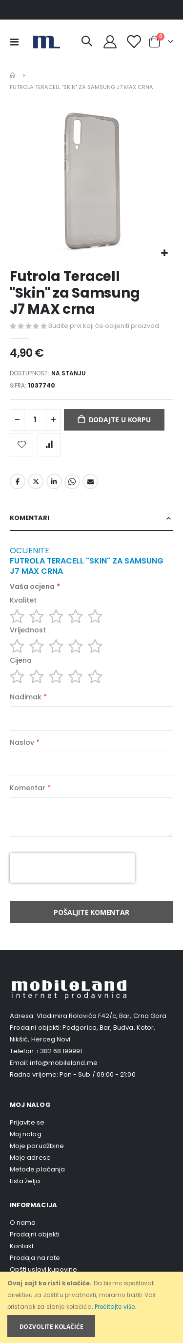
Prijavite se (27, 1122)
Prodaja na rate (35, 1257)
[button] (164, 253)
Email (90, 481)
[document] (92, 1308)
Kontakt (22, 1246)
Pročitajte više (115, 1307)
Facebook (17, 481)
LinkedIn (54, 481)
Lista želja (25, 1181)
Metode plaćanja (37, 1169)
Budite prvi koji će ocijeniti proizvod (103, 325)
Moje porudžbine (37, 1145)
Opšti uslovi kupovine (43, 1269)
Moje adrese (30, 1157)
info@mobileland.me (63, 1062)
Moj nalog (25, 1134)
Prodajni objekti (35, 1234)
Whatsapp (72, 481)
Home (13, 75)
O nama (23, 1222)
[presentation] (72, 868)
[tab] (91, 518)
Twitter (35, 481)
